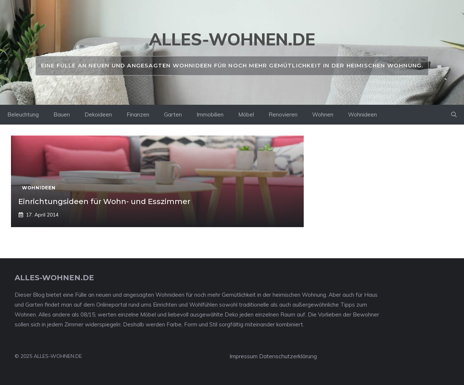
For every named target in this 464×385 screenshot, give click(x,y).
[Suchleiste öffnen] (454, 115)
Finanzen (138, 114)
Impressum (243, 356)
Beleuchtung (23, 114)
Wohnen (322, 114)
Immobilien (210, 114)
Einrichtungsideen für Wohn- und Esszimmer (104, 201)
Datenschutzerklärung (288, 356)
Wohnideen (362, 114)
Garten (173, 114)
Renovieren (283, 114)
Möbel (246, 114)
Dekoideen (98, 114)
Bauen (61, 114)
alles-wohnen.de (232, 39)
